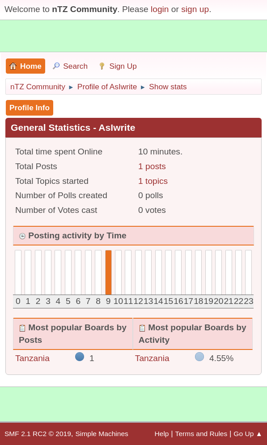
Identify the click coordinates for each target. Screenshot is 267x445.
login (160, 9)
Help (162, 433)
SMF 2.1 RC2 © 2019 (37, 433)
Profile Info (29, 107)
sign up (195, 9)
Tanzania (32, 358)
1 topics (153, 181)
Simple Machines (101, 433)
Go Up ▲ (248, 433)
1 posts (152, 166)
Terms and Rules (201, 433)
